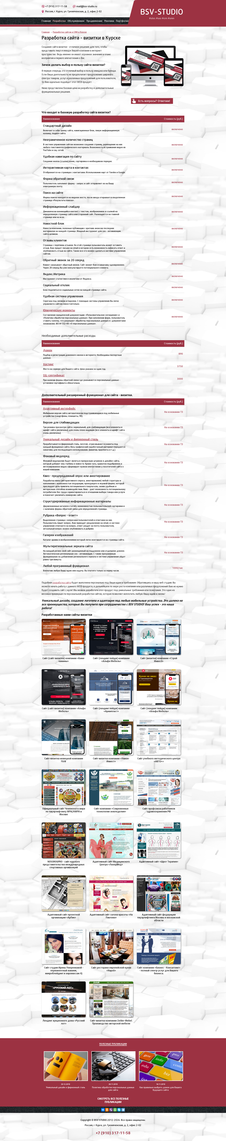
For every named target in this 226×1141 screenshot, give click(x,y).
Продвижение (94, 21)
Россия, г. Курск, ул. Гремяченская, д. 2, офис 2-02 (73, 11)
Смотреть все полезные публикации (113, 1100)
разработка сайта (62, 582)
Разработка (59, 21)
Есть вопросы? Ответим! (154, 101)
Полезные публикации (113, 1043)
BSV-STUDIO (161, 13)
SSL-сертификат (54, 375)
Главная (46, 21)
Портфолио (122, 21)
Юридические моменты (59, 310)
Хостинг (48, 364)
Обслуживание (76, 21)
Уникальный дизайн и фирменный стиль (70, 439)
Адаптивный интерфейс (59, 408)
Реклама (109, 21)
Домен (47, 350)
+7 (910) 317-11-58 (56, 6)
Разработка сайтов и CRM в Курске (70, 32)
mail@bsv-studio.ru (86, 6)
